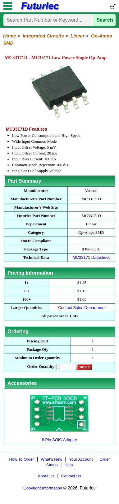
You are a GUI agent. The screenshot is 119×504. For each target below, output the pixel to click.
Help (69, 465)
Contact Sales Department (81, 307)
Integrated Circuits (43, 35)
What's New (51, 459)
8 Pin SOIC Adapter (59, 437)
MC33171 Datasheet (91, 257)
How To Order (21, 459)
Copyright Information (43, 488)
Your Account (81, 459)
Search (104, 20)
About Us (46, 476)
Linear (78, 35)
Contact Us (71, 476)
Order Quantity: (41, 366)
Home (9, 35)
